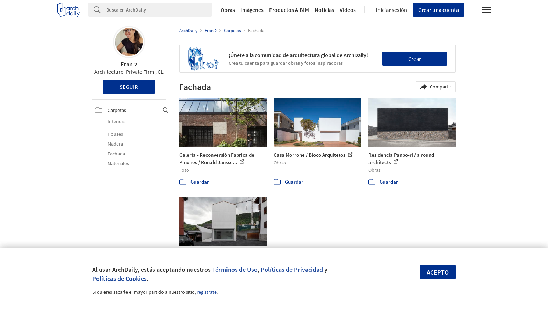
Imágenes (252, 10)
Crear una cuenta (438, 9)
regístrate (207, 292)
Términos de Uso (235, 269)
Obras (228, 10)
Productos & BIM (289, 10)
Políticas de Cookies (119, 279)
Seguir (129, 86)
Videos (348, 10)
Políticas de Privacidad (292, 269)
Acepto (438, 272)
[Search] (159, 10)
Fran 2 (129, 64)
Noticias (324, 10)
